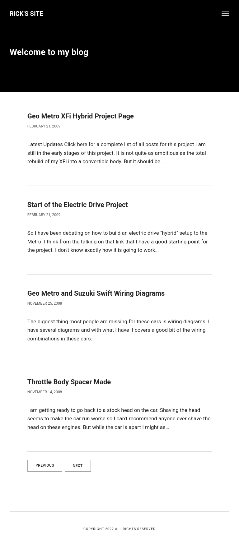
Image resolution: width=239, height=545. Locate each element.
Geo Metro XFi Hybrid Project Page (81, 116)
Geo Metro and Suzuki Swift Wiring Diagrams (96, 293)
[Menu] (226, 14)
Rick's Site (27, 13)
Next (78, 464)
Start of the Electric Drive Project (78, 204)
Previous (44, 464)
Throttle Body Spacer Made (69, 381)
